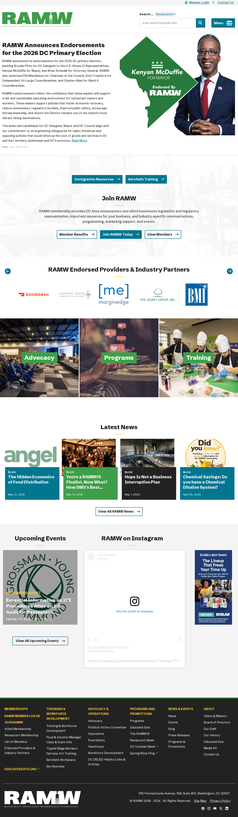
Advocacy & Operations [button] (98, 711)
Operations (96, 734)
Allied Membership (17, 729)
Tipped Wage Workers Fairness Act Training (61, 751)
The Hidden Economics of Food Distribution (31, 479)
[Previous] (7, 271)
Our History (212, 735)
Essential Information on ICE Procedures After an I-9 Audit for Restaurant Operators (38, 606)
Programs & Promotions (176, 744)
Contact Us (226, 2)
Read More (79, 140)
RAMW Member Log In (22, 716)
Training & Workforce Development (61, 728)
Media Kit (210, 748)
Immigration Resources (94, 179)
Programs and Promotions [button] (142, 711)
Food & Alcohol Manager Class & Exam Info (63, 739)
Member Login (197, 2)
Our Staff (210, 729)
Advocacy (95, 721)
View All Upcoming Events (37, 641)
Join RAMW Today (118, 234)
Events (173, 722)
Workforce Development (105, 753)
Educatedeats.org (20, 769)
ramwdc (167, 660)
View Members (159, 234)
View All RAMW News (116, 511)
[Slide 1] (11, 147)
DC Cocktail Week (142, 746)
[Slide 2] (18, 147)
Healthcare (96, 746)
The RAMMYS (140, 734)
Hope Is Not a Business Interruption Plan (148, 479)
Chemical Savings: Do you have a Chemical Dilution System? (205, 482)
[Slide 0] (5, 147)
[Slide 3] (25, 147)
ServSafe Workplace (60, 760)
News (172, 716)
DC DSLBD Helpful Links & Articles (106, 762)
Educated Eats (140, 727)
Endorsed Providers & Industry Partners (19, 750)
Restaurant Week (142, 740)
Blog (171, 729)
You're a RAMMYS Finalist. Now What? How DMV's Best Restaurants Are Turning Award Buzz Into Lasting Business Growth (88, 482)
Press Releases (179, 735)
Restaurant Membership (21, 735)
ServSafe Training (143, 179)
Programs (137, 721)
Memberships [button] (16, 709)
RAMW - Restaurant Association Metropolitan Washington (122, 660)
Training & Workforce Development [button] (58, 714)
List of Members (15, 742)
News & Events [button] (180, 709)
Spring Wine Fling (142, 753)
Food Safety (96, 740)
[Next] (229, 271)
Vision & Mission (215, 716)
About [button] (209, 709)
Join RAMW (13, 722)
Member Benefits (73, 234)
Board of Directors (217, 722)
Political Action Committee (107, 727)
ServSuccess (55, 766)
